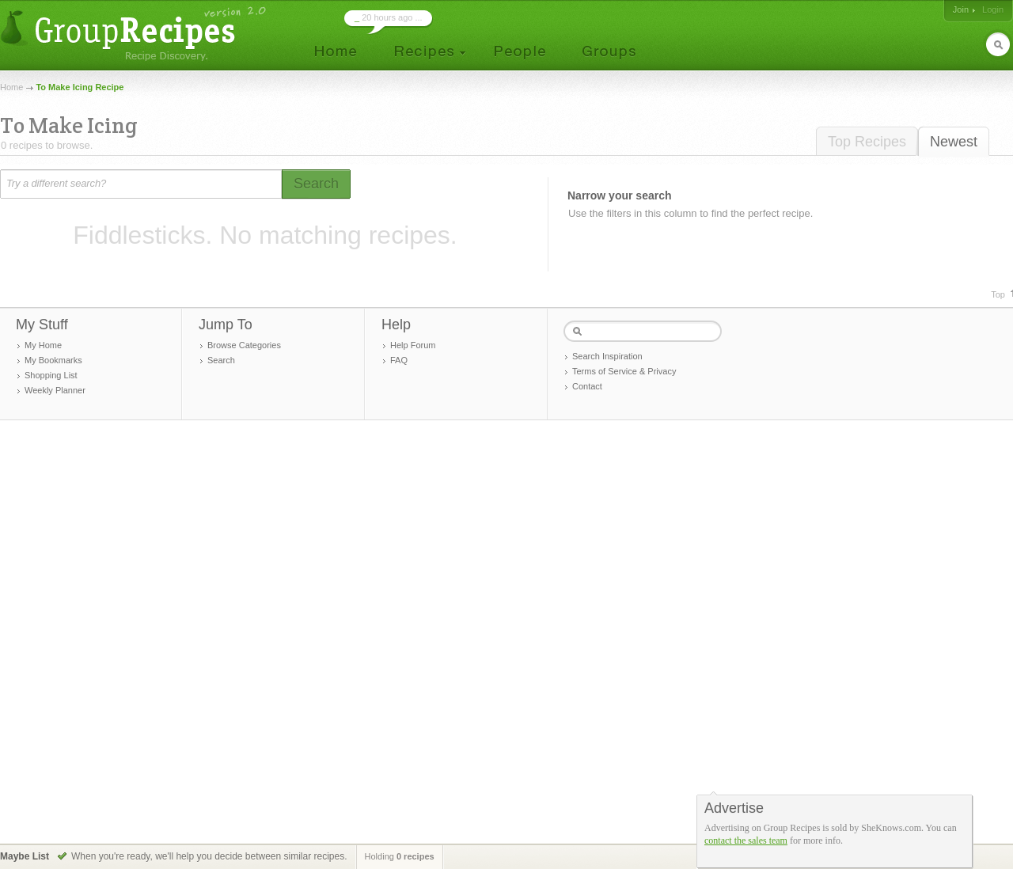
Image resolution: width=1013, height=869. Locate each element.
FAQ (399, 360)
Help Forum (412, 345)
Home (11, 87)
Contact (587, 386)
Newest (953, 142)
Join (961, 9)
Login (993, 9)
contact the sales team (745, 840)
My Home (43, 345)
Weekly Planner (55, 390)
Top (998, 294)
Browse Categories (244, 345)
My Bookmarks (53, 360)
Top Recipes (867, 142)
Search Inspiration (607, 356)
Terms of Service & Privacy (624, 371)
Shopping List (51, 375)
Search (221, 360)
